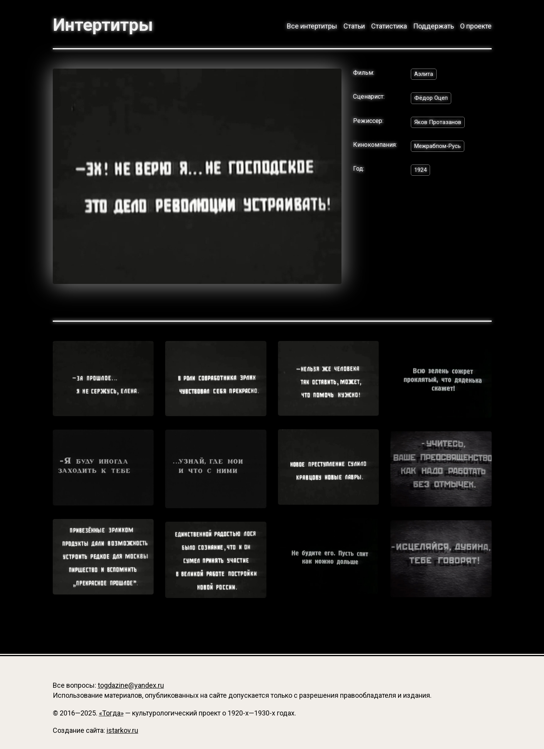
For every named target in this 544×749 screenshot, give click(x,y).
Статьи (354, 26)
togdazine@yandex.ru (131, 685)
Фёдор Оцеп (432, 100)
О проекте (476, 26)
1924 (421, 173)
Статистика (389, 26)
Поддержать (433, 26)
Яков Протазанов (439, 124)
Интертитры (107, 24)
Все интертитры (312, 26)
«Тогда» (111, 713)
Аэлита (424, 75)
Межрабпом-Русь (440, 149)
